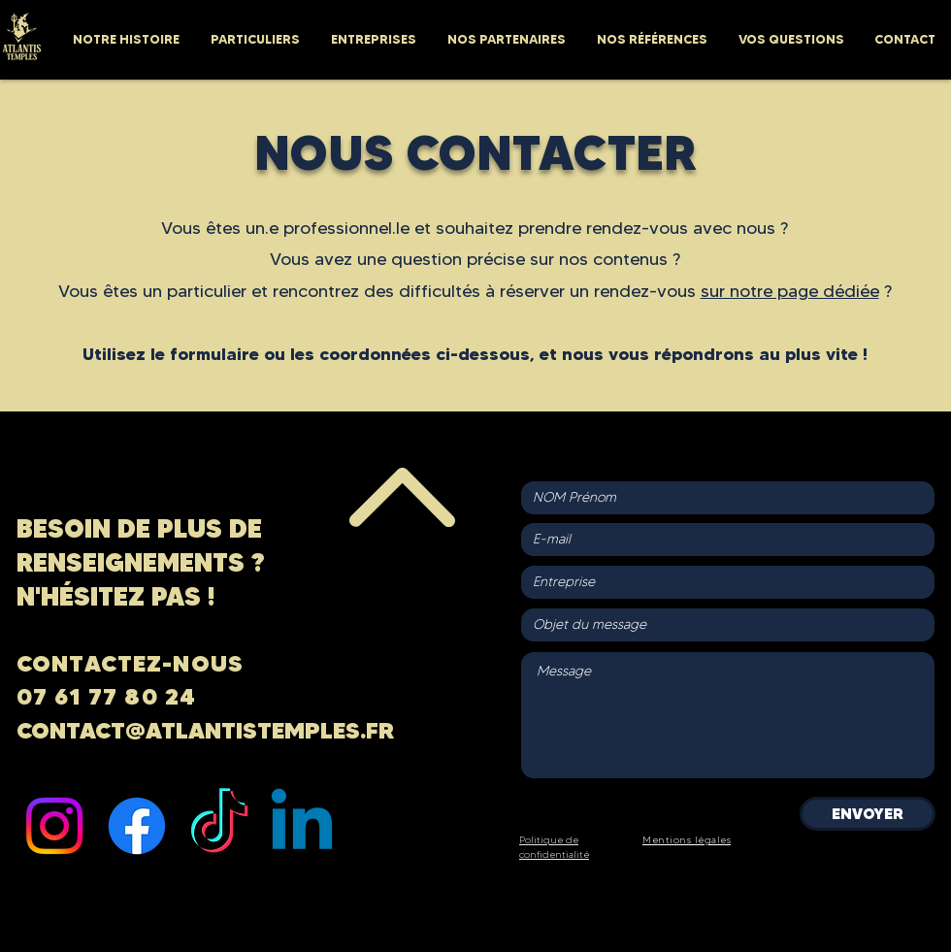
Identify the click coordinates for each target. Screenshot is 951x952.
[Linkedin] (302, 826)
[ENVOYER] (867, 814)
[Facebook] (137, 826)
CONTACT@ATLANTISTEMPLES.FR (205, 730)
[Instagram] (54, 826)
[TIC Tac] (219, 826)
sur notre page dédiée (790, 291)
